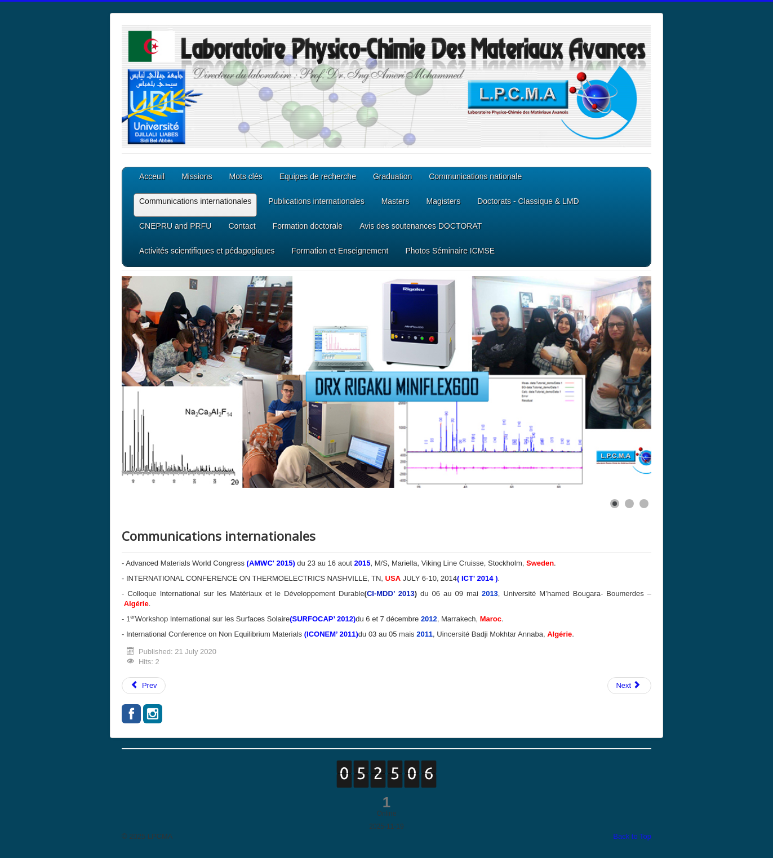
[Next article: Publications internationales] (629, 685)
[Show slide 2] (629, 503)
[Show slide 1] (614, 503)
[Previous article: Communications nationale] (144, 685)
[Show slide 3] (643, 503)
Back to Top (632, 836)
